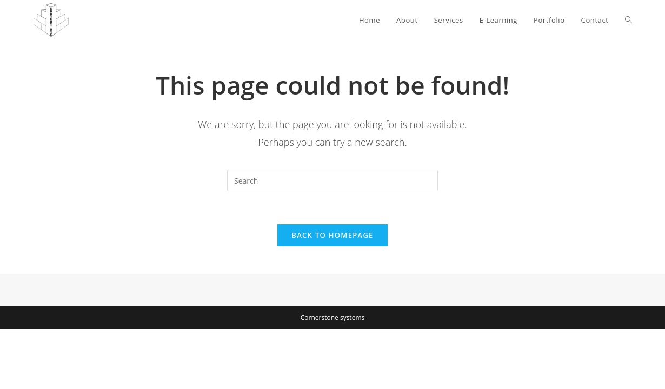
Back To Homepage (332, 235)
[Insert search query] (332, 180)
